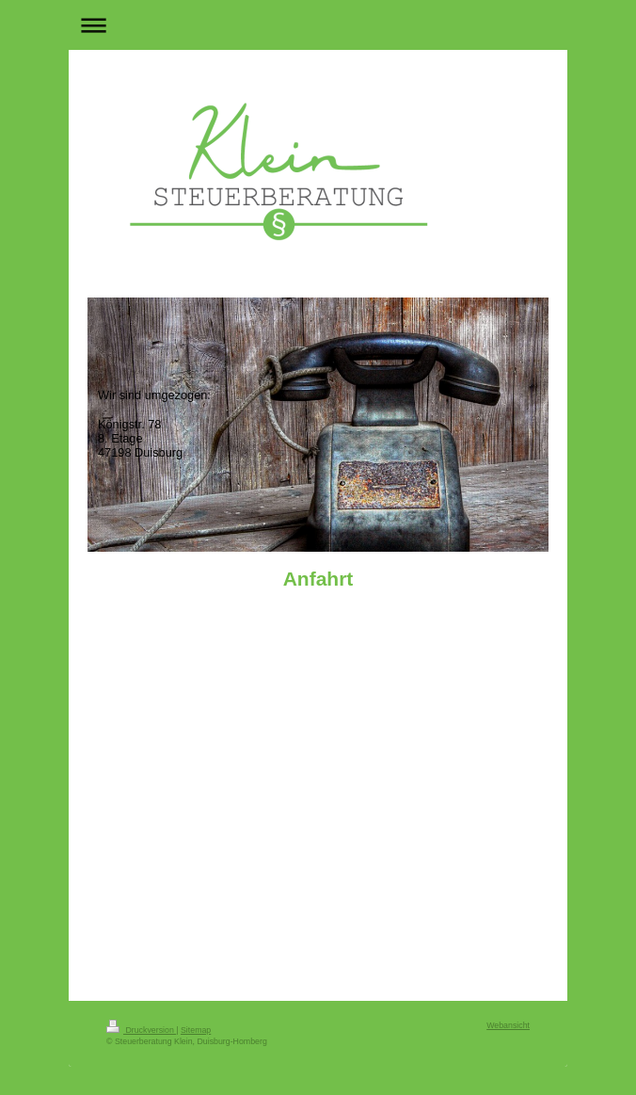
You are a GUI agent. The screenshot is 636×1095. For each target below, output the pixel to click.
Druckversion (141, 1030)
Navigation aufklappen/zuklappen (318, 25)
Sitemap (196, 1030)
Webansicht (508, 1025)
